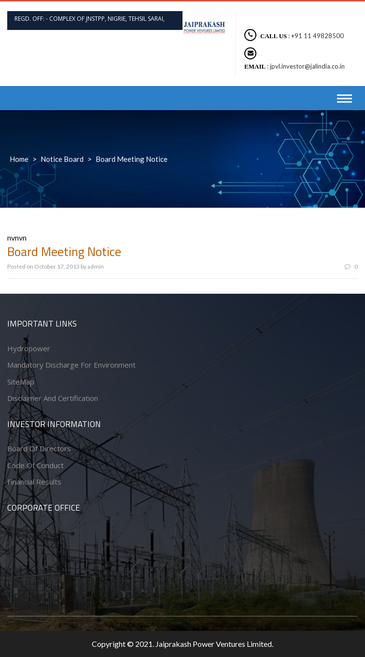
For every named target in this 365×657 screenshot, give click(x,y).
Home (19, 159)
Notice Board (62, 159)
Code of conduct (35, 465)
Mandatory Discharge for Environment (71, 365)
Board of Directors (39, 448)
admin (95, 266)
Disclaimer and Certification (52, 398)
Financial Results (34, 481)
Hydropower (28, 348)
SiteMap (20, 381)
